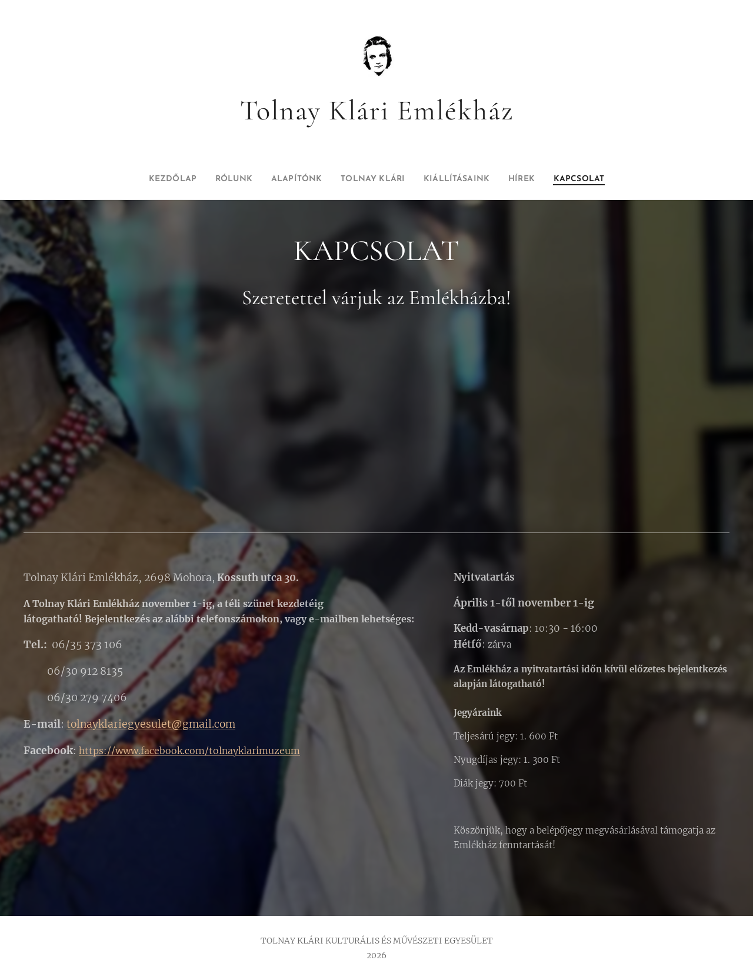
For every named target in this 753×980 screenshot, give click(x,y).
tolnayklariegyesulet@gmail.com (150, 724)
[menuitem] (148, 179)
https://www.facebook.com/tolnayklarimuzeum (189, 750)
